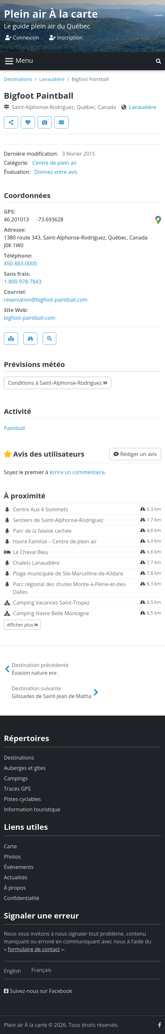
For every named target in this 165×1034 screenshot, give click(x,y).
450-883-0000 (20, 263)
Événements (19, 867)
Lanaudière (52, 79)
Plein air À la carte (51, 14)
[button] (158, 61)
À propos (15, 887)
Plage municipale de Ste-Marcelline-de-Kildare (68, 573)
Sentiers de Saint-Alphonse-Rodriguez (58, 520)
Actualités (16, 877)
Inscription (65, 37)
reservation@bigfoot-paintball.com (45, 299)
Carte (10, 846)
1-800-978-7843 (22, 281)
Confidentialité (21, 898)
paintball (14, 428)
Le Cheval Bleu (30, 552)
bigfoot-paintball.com (29, 317)
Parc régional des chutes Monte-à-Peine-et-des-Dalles (70, 588)
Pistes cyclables (22, 799)
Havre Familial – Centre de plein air (55, 541)
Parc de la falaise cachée (42, 530)
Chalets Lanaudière (36, 562)
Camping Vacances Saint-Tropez (51, 602)
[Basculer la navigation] (18, 61)
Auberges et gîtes (25, 768)
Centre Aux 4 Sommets (40, 509)
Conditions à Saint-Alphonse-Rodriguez (57, 382)
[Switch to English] (12, 970)
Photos (12, 856)
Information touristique (32, 809)
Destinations (18, 79)
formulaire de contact (34, 949)
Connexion (22, 37)
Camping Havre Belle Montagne (51, 613)
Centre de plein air (54, 162)
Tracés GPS (17, 788)
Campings (16, 778)
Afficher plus (22, 625)
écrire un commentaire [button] (77, 472)
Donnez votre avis (55, 171)
